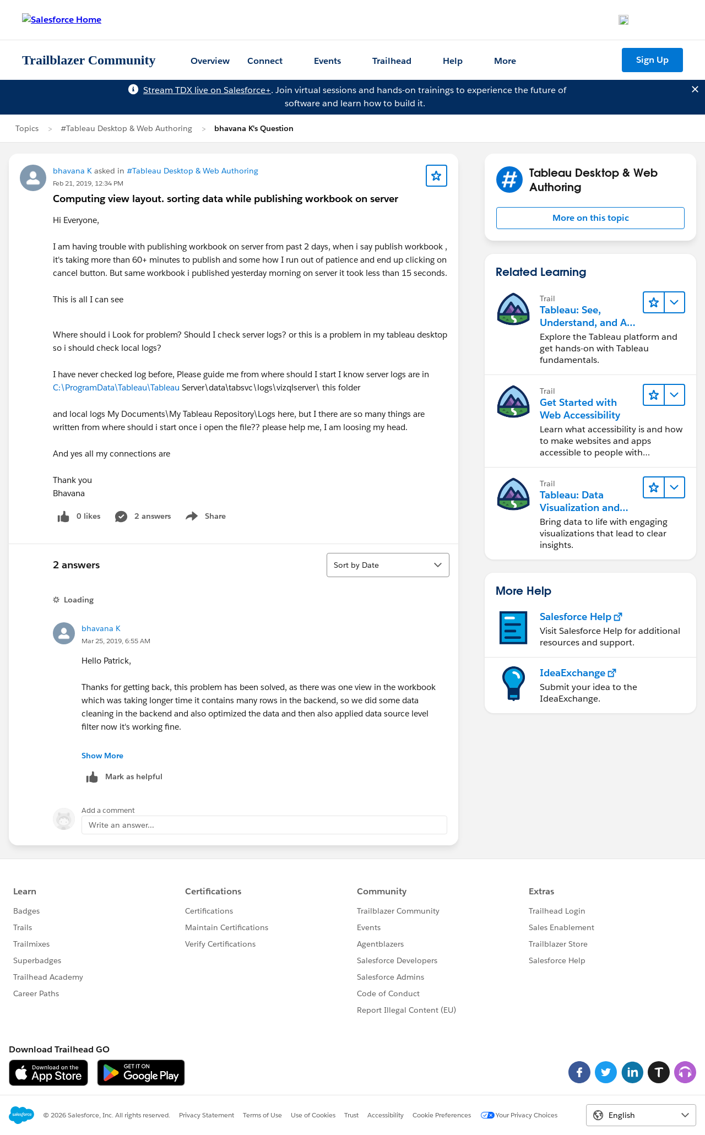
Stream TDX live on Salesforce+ (207, 90)
